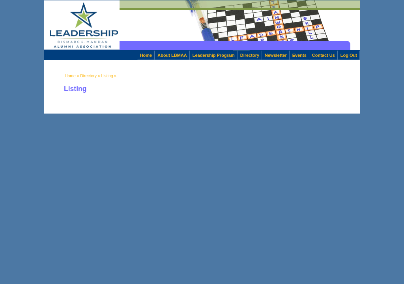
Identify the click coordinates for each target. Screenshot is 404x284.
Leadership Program (214, 55)
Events (299, 55)
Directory (249, 55)
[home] (82, 25)
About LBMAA (172, 55)
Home (146, 55)
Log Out (348, 55)
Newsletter (276, 55)
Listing (107, 76)
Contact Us (323, 55)
